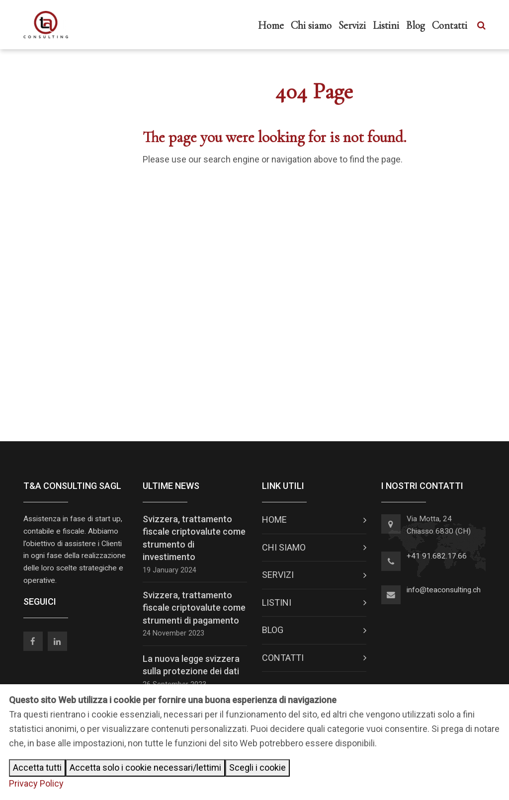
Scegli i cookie (257, 767)
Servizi (352, 25)
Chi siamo (311, 25)
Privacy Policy (36, 783)
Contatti (449, 25)
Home (271, 25)
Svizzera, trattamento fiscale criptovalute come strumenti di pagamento (194, 607)
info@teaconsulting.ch (444, 589)
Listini (386, 25)
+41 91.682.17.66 (437, 556)
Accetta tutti (37, 767)
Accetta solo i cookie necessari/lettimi (145, 767)
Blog (415, 25)
